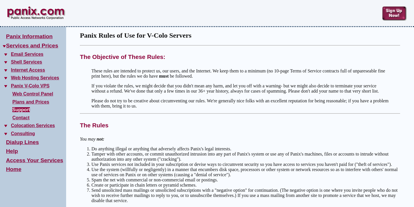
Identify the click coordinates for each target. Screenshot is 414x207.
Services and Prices (32, 46)
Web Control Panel (32, 93)
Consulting (23, 133)
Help (12, 151)
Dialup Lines (22, 142)
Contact (21, 117)
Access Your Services (34, 160)
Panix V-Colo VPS (30, 85)
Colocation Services (33, 125)
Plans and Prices (30, 101)
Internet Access (28, 70)
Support (21, 109)
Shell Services (26, 62)
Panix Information (29, 36)
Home (13, 169)
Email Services (27, 54)
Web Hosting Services (35, 77)
